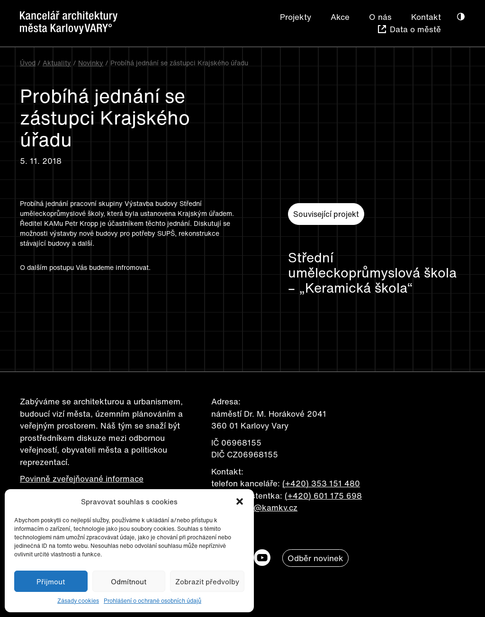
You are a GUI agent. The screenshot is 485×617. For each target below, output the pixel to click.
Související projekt (326, 214)
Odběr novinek (315, 558)
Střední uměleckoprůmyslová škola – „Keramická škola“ (372, 273)
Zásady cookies (78, 601)
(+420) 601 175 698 (323, 495)
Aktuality (57, 63)
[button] (239, 501)
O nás (380, 17)
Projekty (295, 17)
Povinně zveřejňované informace (82, 478)
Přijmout (50, 581)
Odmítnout (128, 581)
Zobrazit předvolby (207, 581)
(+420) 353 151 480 (321, 483)
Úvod (28, 63)
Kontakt (426, 17)
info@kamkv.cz (268, 507)
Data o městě (415, 29)
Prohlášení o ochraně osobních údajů (152, 601)
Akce (340, 17)
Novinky (90, 63)
